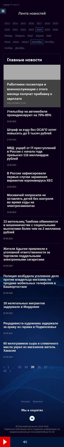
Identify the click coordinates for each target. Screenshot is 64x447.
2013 (7, 23)
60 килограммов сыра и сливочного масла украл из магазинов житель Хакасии (30, 347)
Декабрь (20, 48)
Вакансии (38, 401)
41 (5, 371)
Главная (6, 5)
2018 (47, 23)
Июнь (7, 42)
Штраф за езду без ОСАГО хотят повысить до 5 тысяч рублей (31, 131)
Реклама (25, 401)
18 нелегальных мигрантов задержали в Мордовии (24, 305)
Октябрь (49, 42)
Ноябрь (8, 48)
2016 (31, 23)
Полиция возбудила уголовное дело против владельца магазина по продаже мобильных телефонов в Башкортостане (31, 281)
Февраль (20, 35)
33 (19, 367)
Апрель (40, 35)
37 (45, 367)
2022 (23, 29)
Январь (8, 35)
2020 (7, 29)
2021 (15, 29)
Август (25, 42)
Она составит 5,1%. (16, 103)
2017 (39, 23)
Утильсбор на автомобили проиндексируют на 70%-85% (29, 113)
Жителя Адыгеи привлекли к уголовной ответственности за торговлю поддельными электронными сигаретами (26, 254)
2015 (23, 23)
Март (30, 35)
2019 (55, 23)
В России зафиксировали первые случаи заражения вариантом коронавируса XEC (30, 177)
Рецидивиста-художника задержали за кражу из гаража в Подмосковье (30, 325)
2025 (47, 29)
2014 (15, 23)
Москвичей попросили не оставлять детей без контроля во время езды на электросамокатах (30, 200)
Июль (16, 42)
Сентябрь (36, 42)
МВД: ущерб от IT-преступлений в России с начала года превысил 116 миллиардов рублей (31, 153)
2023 (31, 29)
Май (48, 35)
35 (32, 367)
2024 (39, 29)
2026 (55, 29)
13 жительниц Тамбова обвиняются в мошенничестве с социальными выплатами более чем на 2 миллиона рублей (31, 227)
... (13, 367)
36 (39, 367)
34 (26, 367)
